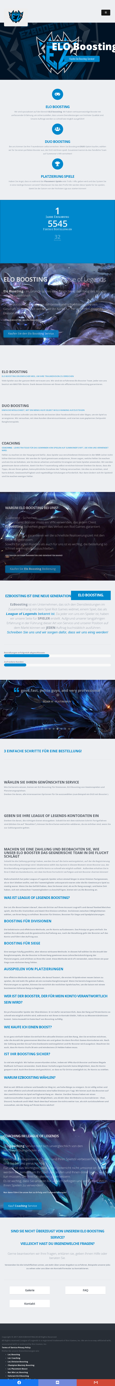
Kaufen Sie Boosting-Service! (82, 59)
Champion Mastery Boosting (21, 1365)
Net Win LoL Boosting (18, 1372)
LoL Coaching (14, 1358)
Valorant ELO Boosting (18, 1376)
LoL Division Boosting (18, 1361)
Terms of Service (10, 1347)
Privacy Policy (24, 1347)
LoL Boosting (14, 1354)
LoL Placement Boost (17, 1369)
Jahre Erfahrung (57, 213)
